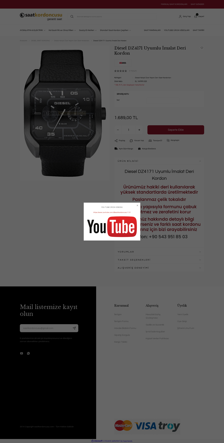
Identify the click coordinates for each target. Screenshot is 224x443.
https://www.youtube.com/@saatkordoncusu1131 (112, 212)
